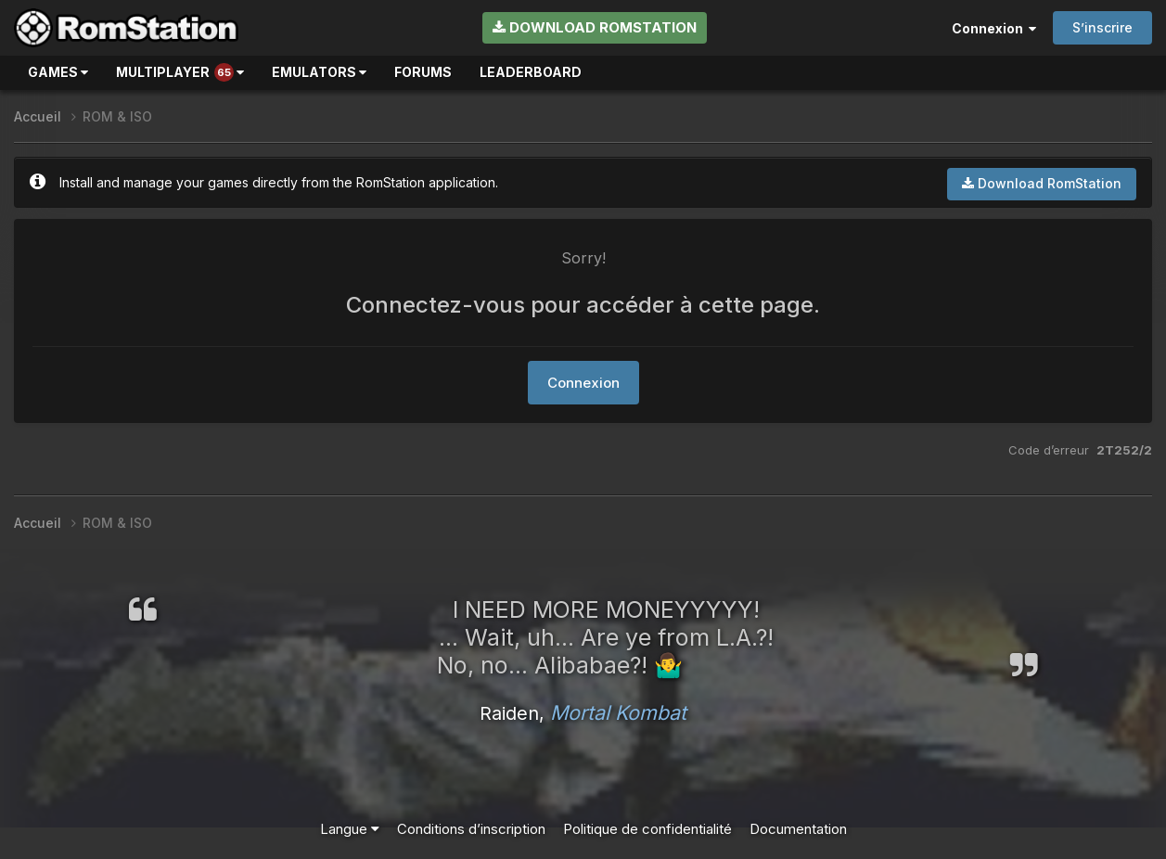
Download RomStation (595, 27)
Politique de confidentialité (647, 829)
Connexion (994, 28)
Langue (349, 829)
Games (58, 72)
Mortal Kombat (618, 712)
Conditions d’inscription (471, 829)
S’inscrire (1102, 27)
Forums (423, 72)
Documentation (798, 829)
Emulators (319, 72)
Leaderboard (531, 72)
